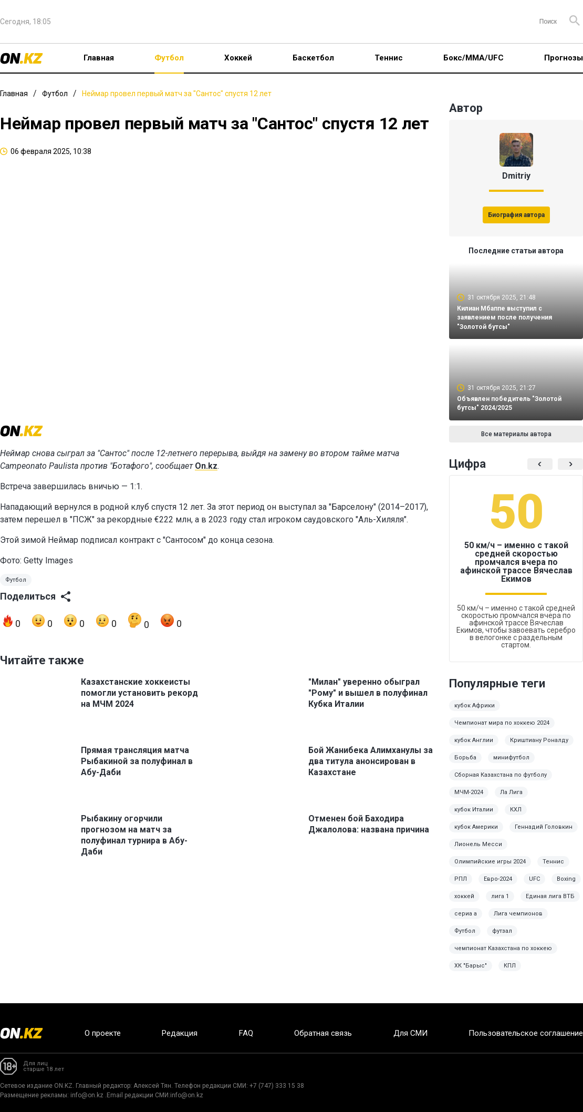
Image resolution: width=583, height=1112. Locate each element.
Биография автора (516, 215)
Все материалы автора (516, 441)
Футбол (169, 58)
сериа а (465, 921)
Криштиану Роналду (539, 747)
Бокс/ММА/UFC (473, 58)
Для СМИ (410, 1033)
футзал (502, 938)
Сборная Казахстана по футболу (500, 782)
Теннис (388, 58)
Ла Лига (511, 799)
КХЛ (516, 817)
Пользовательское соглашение (526, 1033)
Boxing (566, 886)
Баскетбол (313, 58)
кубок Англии (473, 747)
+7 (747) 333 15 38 (276, 1085)
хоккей (464, 903)
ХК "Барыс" (470, 973)
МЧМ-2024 (468, 799)
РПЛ (460, 886)
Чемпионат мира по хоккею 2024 (501, 730)
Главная (99, 58)
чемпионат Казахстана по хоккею (503, 955)
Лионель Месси (478, 851)
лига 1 (500, 903)
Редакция (179, 1033)
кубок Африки (474, 712)
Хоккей (238, 58)
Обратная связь (323, 1033)
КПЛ (510, 973)
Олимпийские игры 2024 (490, 869)
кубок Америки (476, 834)
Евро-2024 (498, 886)
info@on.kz (86, 1095)
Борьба (465, 764)
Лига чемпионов (518, 921)
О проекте (103, 1033)
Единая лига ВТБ (550, 903)
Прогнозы (563, 58)
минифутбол (511, 764)
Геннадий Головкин (543, 834)
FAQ (246, 1033)
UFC (534, 886)
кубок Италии (473, 817)
